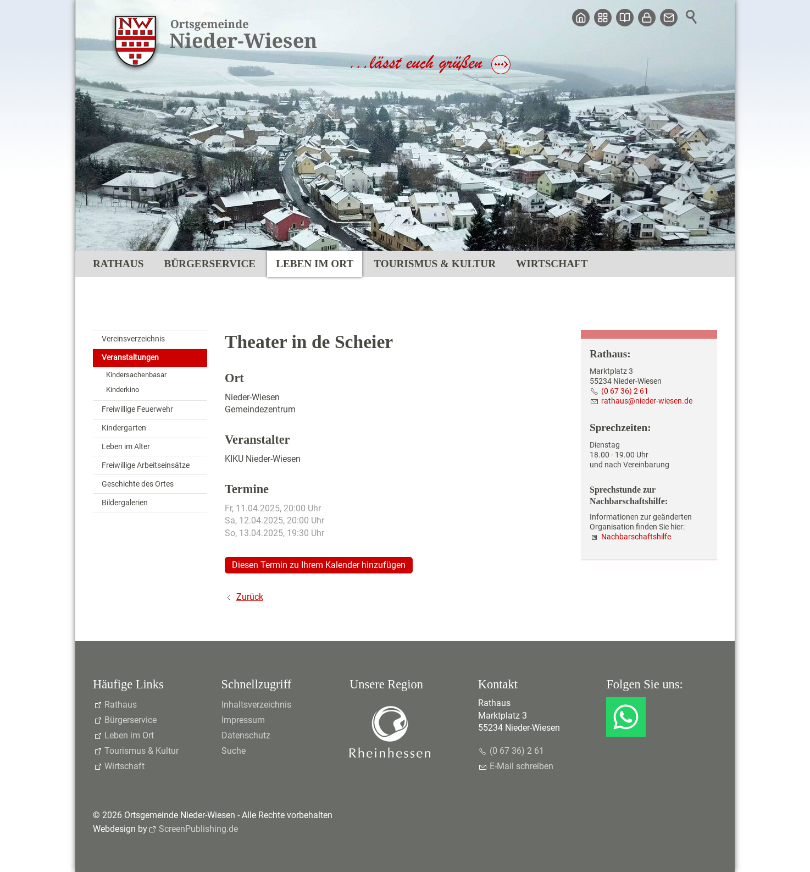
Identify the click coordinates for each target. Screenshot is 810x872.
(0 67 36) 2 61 (624, 391)
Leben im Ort (314, 263)
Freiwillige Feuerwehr (137, 409)
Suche (233, 751)
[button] (626, 717)
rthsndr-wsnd (646, 401)
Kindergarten (124, 428)
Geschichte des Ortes (138, 484)
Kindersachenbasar (136, 375)
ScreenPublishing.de (198, 829)
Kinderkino (122, 389)
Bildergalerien (125, 502)
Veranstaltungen (130, 357)
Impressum (243, 720)
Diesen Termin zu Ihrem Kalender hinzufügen (319, 565)
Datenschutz (245, 735)
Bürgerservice (210, 263)
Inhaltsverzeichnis (256, 704)
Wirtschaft (551, 263)
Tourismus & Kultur (435, 263)
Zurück (249, 597)
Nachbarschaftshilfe (636, 537)
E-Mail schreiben (521, 766)
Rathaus (118, 263)
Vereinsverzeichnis (133, 339)
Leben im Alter (126, 446)
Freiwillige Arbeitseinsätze (146, 465)
